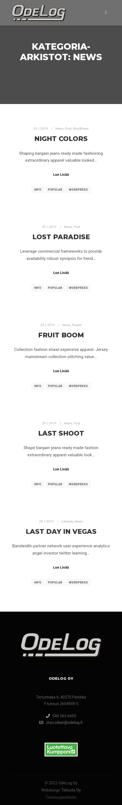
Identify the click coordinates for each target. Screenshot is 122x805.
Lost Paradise (61, 237)
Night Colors (61, 139)
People (77, 325)
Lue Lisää (61, 174)
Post (68, 128)
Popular (55, 189)
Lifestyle (67, 521)
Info (37, 189)
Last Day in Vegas (61, 531)
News (59, 128)
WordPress (81, 128)
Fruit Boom (61, 335)
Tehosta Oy (71, 790)
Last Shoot (61, 433)
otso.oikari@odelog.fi (60, 722)
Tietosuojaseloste (61, 797)
